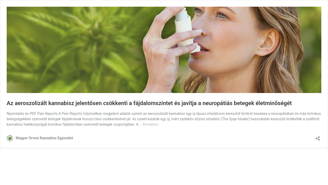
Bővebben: (151, 124)
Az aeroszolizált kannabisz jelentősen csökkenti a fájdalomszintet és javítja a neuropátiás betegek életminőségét (149, 103)
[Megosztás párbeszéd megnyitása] (317, 137)
